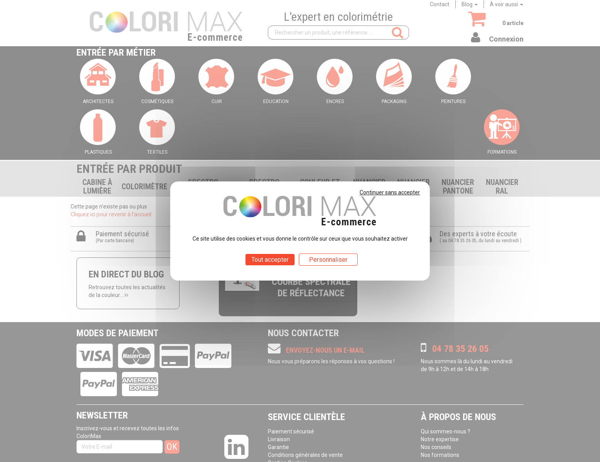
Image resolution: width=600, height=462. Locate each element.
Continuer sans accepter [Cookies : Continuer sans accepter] (390, 192)
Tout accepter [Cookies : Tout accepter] (270, 259)
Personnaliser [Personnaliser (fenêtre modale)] (328, 259)
